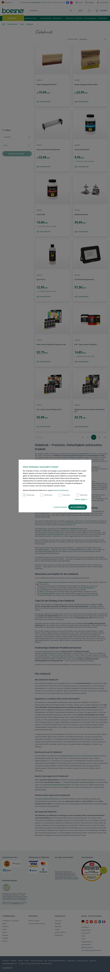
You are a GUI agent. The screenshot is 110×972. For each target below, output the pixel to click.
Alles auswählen (78, 507)
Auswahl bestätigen (60, 507)
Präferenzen (46, 495)
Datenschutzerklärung (60, 490)
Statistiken (64, 495)
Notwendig (28, 495)
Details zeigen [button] (81, 499)
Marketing (81, 495)
